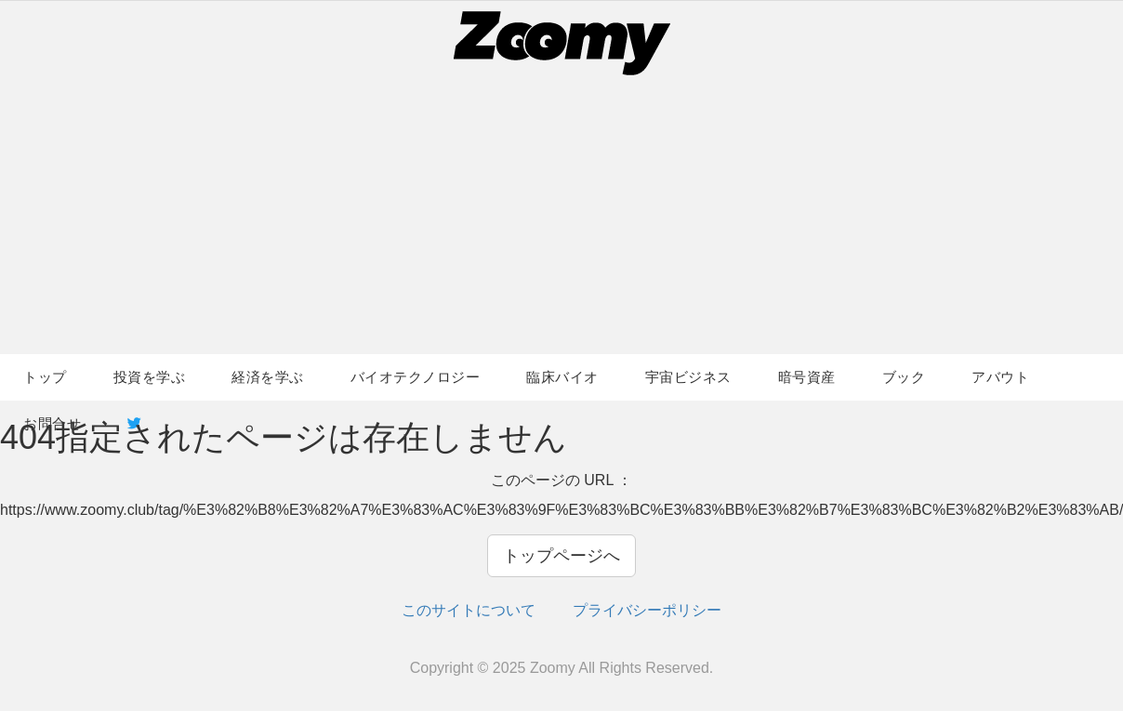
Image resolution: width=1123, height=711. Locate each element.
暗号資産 (807, 377)
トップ (45, 377)
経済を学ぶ (267, 377)
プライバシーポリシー (647, 610)
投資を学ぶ (149, 377)
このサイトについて (468, 610)
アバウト (1000, 377)
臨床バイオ (562, 377)
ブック (904, 377)
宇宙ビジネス (688, 377)
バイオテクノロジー (415, 377)
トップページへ (561, 555)
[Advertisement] (561, 215)
